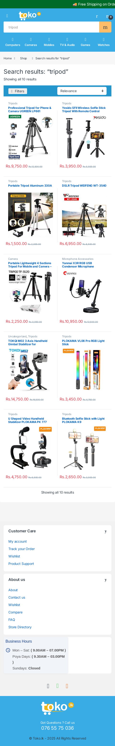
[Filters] (17, 91)
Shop (23, 58)
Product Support (21, 564)
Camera (13, 259)
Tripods (12, 103)
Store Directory (20, 627)
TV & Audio (67, 42)
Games (85, 42)
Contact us (16, 597)
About (13, 590)
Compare (15, 612)
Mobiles (49, 42)
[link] (98, 16)
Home (8, 58)
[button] (7, 16)
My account (17, 541)
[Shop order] (82, 91)
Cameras (31, 42)
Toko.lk (38, 738)
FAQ (11, 620)
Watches (103, 42)
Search (105, 27)
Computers (12, 42)
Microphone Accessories (77, 259)
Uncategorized (17, 336)
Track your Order (21, 549)
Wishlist (14, 556)
